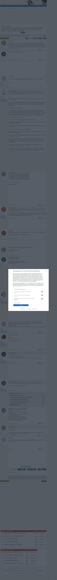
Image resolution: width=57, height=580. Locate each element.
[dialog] (28, 290)
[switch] (41, 291)
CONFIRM (21, 305)
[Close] (47, 271)
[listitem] (28, 289)
